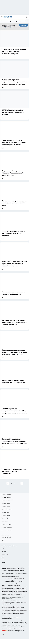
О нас (3, 548)
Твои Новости (5, 521)
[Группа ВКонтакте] (3, 537)
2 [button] (11, 483)
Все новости (4, 21)
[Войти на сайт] (26, 16)
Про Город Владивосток (7, 527)
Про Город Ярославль (6, 524)
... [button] (18, 483)
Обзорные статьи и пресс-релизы (9, 545)
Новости (3, 559)
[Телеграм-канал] (7, 537)
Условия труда (5, 554)
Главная (3, 562)
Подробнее (4, 614)
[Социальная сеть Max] (3, 540)
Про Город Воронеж (6, 503)
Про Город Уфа (5, 518)
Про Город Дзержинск (6, 494)
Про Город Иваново (6, 506)
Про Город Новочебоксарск (8, 500)
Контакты (4, 551)
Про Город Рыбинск (6, 515)
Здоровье (21, 21)
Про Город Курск (5, 512)
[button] (21, 483)
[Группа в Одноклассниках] (5, 537)
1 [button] (7, 483)
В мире (16, 21)
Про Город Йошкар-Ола (7, 509)
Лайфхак (10, 21)
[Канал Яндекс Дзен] (10, 537)
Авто (3, 556)
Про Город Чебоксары (6, 497)
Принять (23, 25)
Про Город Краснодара (7, 530)
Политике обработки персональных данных (7, 28)
